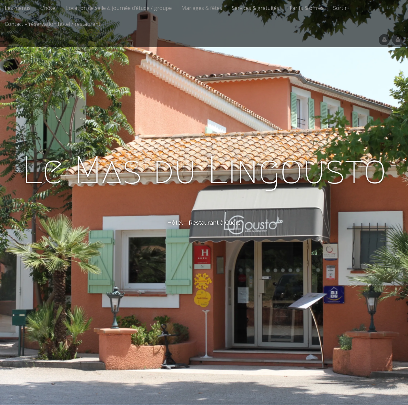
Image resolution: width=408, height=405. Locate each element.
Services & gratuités (255, 7)
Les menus (18, 7)
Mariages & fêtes (201, 7)
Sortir (340, 7)
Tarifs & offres (306, 7)
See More (204, 248)
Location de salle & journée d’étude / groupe (119, 7)
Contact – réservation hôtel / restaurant (52, 23)
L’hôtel (48, 7)
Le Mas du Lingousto (204, 170)
